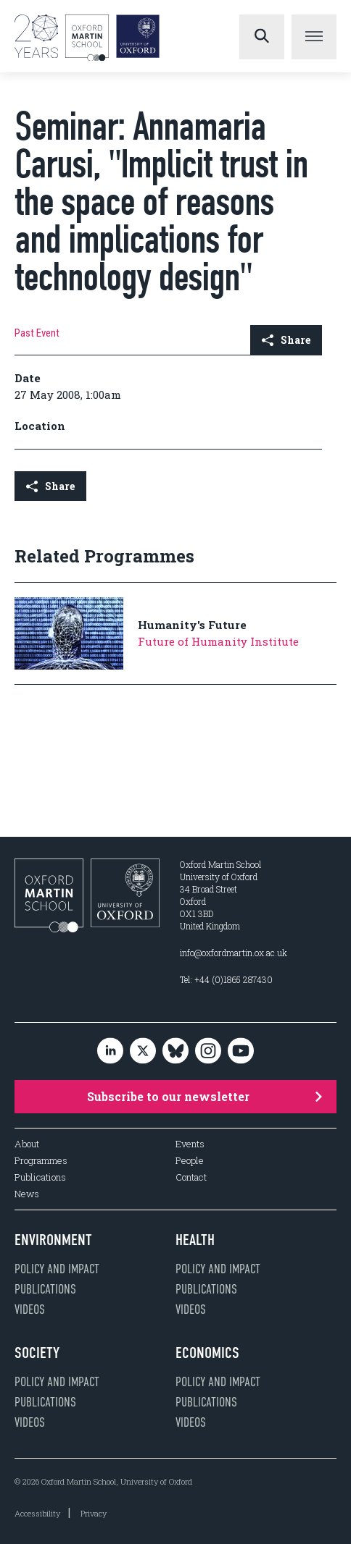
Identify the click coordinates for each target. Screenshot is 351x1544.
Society (37, 1352)
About (27, 1144)
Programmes (41, 1160)
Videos (30, 1309)
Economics (207, 1352)
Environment (53, 1240)
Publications (40, 1177)
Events (190, 1144)
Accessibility (37, 1513)
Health (195, 1240)
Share (286, 340)
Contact (191, 1177)
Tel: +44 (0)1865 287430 (226, 979)
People (190, 1160)
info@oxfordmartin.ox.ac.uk (233, 952)
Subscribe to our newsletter (204, 1096)
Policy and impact (57, 1268)
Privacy (93, 1513)
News (27, 1194)
